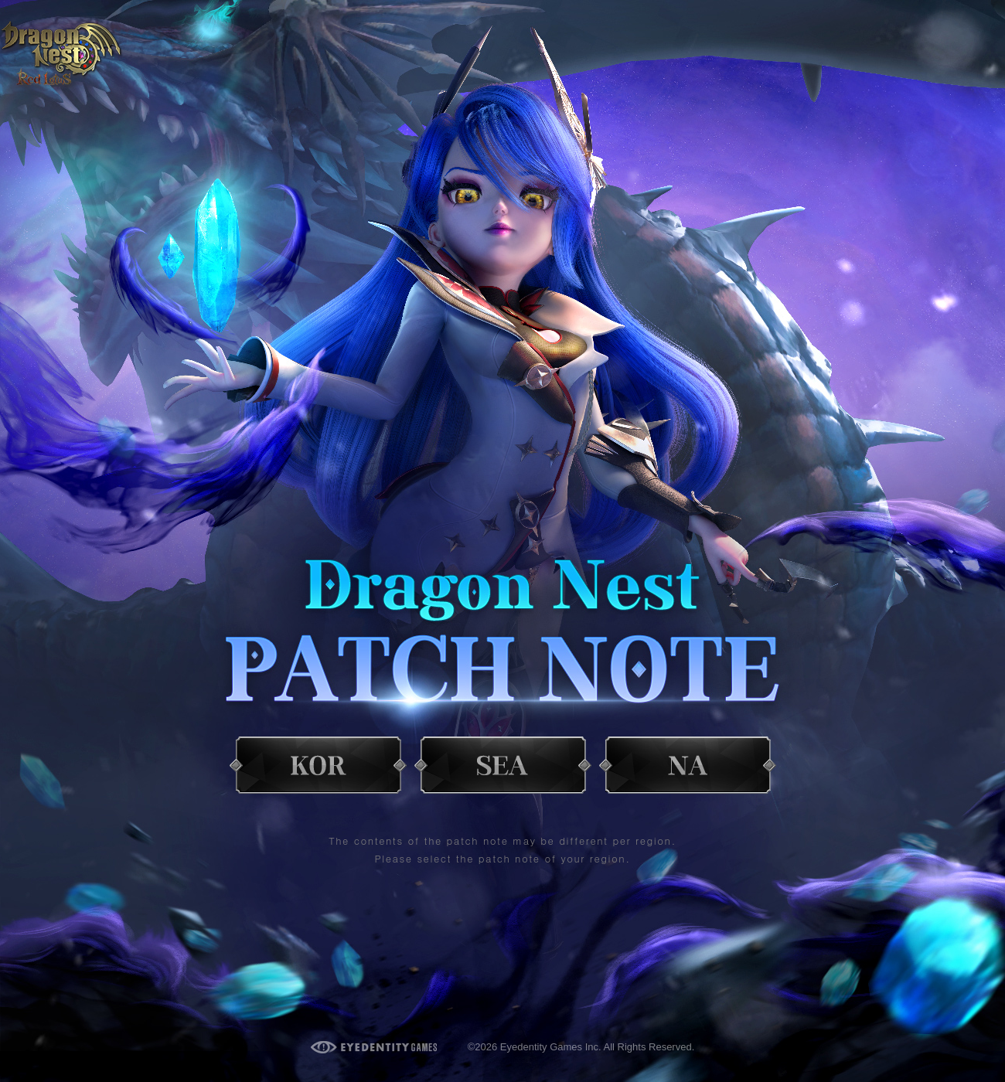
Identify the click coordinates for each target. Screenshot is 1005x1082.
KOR (318, 757)
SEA (503, 757)
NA (687, 757)
